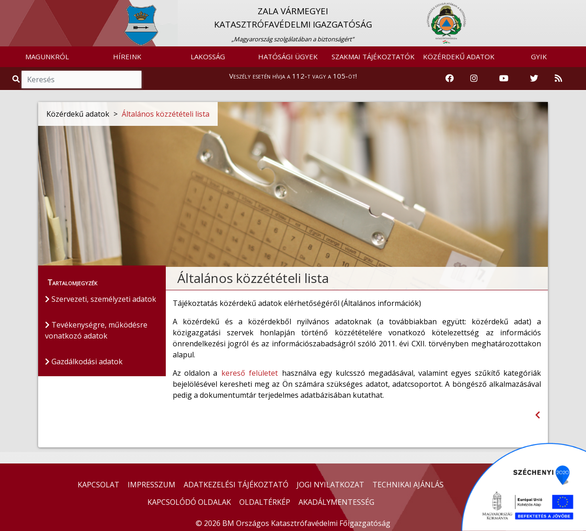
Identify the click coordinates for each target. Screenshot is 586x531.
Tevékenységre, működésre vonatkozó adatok (96, 330)
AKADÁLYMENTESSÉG (336, 502)
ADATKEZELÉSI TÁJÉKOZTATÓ (236, 485)
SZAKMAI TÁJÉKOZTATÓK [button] (373, 56)
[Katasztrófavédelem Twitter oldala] (534, 79)
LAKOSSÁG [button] (208, 56)
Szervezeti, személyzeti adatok (100, 299)
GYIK (539, 56)
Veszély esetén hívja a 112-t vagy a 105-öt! (293, 75)
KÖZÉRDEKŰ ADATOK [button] (459, 56)
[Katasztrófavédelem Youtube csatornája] (503, 79)
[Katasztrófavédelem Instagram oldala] (474, 79)
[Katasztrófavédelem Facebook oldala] (450, 79)
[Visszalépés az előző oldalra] (537, 415)
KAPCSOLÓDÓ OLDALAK (189, 502)
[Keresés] (81, 79)
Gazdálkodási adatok (84, 361)
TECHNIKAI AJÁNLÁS (408, 485)
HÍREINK (127, 56)
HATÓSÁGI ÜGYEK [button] (288, 56)
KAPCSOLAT (98, 485)
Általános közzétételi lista (165, 114)
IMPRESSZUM (151, 485)
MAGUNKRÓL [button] (47, 56)
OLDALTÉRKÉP (264, 502)
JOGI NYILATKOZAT (330, 485)
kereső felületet (249, 373)
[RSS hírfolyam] (558, 79)
